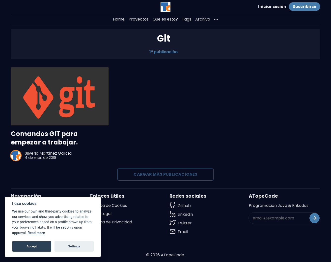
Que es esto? (165, 19)
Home (119, 19)
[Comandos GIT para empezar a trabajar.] (60, 96)
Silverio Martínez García (48, 153)
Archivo (202, 19)
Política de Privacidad (111, 222)
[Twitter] (181, 223)
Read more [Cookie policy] (36, 233)
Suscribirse (304, 6)
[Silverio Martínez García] (16, 156)
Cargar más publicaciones (165, 174)
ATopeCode (172, 255)
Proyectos (139, 19)
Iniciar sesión (272, 6)
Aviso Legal (100, 213)
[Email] (181, 231)
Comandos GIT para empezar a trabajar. (44, 138)
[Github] (181, 205)
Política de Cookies (108, 205)
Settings (74, 246)
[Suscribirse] (314, 218)
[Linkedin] (181, 214)
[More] (216, 19)
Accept (32, 246)
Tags (186, 19)
